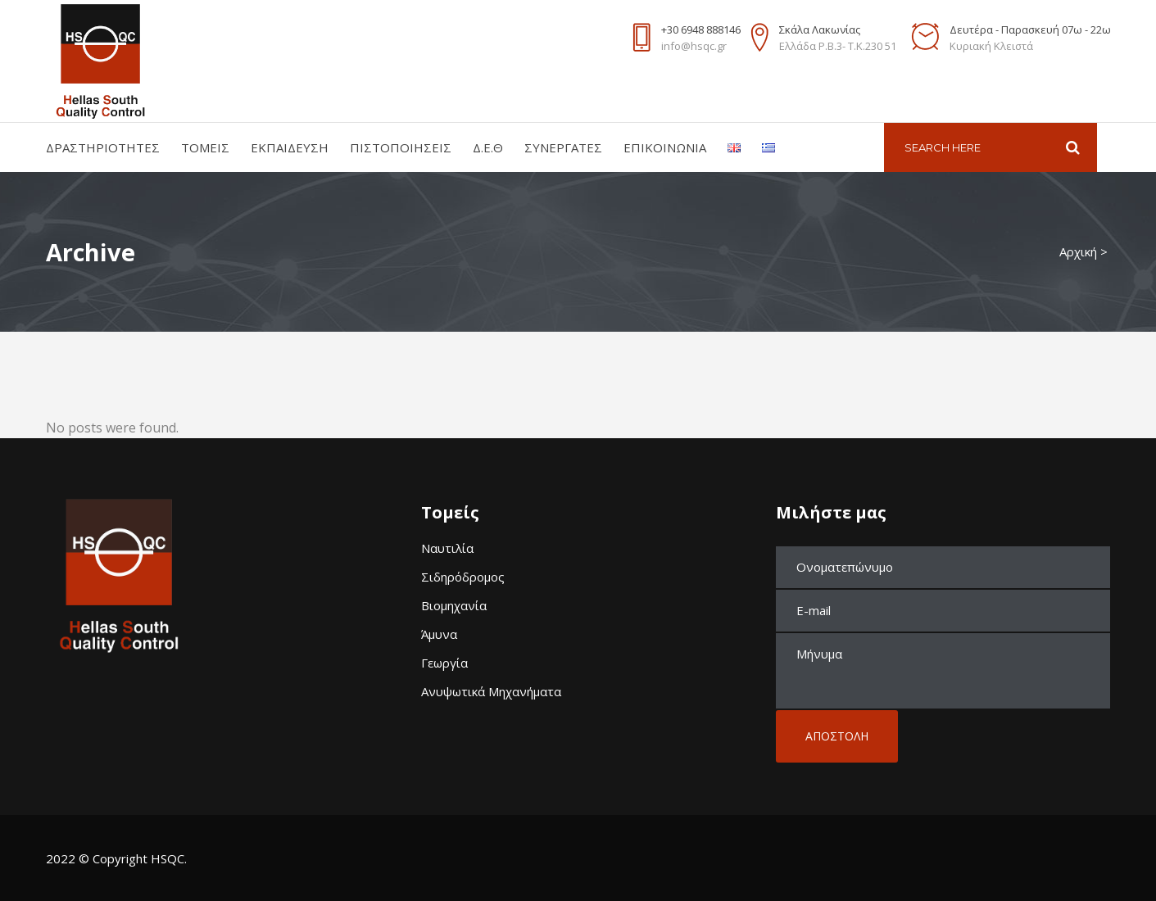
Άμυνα (439, 634)
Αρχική (1078, 251)
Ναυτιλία (447, 548)
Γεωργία (444, 662)
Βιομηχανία (454, 605)
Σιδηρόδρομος (463, 576)
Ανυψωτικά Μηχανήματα (491, 691)
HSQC (167, 858)
